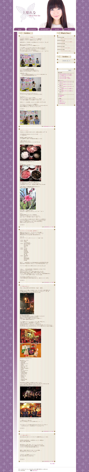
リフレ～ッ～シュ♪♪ (24, 130)
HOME (19, 29)
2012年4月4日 (46, 282)
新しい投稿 (52, 463)
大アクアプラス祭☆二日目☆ (65, 47)
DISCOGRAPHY (44, 29)
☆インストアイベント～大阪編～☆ (27, 37)
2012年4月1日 (46, 461)
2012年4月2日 (46, 431)
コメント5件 (51, 282)
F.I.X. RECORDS (31, 470)
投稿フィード (62, 101)
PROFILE (57, 29)
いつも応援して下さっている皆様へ (66, 41)
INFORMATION (32, 29)
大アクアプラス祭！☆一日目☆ (66, 50)
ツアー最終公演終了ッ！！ (25, 435)
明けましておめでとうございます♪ (66, 38)
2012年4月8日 (46, 126)
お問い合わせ (35, 470)
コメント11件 (51, 126)
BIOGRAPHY (62, 95)
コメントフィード (63, 102)
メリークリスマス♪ (64, 44)
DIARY (69, 29)
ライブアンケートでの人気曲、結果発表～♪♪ (29, 230)
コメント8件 (51, 461)
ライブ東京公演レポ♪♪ (24, 286)
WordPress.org (62, 103)
